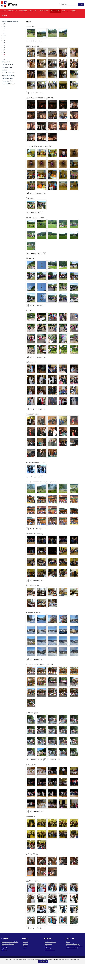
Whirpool (25, 942)
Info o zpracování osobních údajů (10, 942)
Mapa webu (5, 948)
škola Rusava (48, 946)
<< (27, 41)
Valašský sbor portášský (72, 948)
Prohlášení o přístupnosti (8, 944)
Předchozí (33, 41)
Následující (39, 92)
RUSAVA (12, 4)
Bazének (25, 944)
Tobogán (25, 946)
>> (44, 92)
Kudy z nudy (48, 948)
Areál (24, 948)
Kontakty (4, 950)
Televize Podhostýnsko (50, 942)
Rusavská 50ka (48, 944)
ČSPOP (68, 942)
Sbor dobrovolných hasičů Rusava (74, 946)
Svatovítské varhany (50, 950)
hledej (81, 4)
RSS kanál (4, 946)
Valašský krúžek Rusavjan (72, 944)
